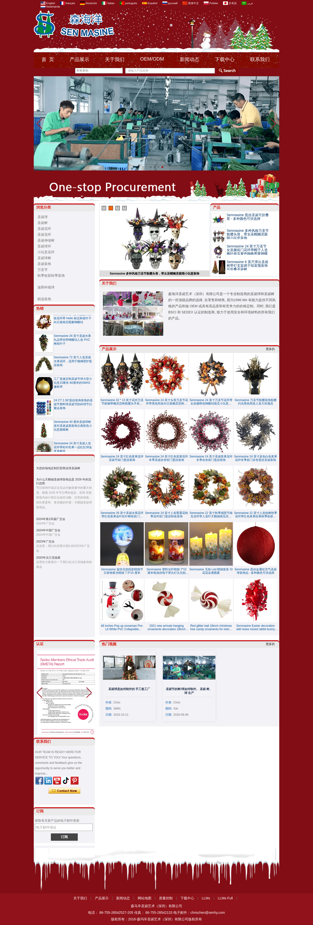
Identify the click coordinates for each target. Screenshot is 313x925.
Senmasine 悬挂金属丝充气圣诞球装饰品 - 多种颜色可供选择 (255, 571)
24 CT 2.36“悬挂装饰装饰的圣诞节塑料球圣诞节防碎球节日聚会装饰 (73, 405)
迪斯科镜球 (46, 287)
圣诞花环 (44, 229)
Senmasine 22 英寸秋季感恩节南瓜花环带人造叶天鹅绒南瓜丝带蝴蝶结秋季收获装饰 (211, 514)
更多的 (270, 349)
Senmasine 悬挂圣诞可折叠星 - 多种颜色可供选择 (248, 217)
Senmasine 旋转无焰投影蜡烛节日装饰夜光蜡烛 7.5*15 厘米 (122, 571)
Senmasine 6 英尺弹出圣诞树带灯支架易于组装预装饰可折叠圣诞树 (247, 265)
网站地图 (144, 898)
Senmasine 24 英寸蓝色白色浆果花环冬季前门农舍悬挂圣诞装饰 (255, 458)
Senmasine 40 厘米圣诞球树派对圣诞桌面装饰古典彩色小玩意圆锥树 (73, 427)
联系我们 (260, 59)
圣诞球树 (44, 258)
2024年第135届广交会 (50, 519)
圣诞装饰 (44, 264)
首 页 (48, 59)
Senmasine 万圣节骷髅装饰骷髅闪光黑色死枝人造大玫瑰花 (255, 401)
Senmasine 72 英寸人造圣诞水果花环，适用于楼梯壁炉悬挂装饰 (73, 362)
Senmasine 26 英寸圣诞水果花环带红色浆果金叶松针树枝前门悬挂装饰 (122, 514)
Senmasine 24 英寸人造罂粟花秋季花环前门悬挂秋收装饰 (166, 514)
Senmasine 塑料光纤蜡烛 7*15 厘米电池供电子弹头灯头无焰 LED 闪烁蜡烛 (166, 571)
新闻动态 (189, 59)
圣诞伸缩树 (46, 240)
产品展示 (79, 59)
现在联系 (64, 791)
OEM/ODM (152, 59)
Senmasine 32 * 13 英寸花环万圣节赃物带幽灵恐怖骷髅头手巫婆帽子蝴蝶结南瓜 (122, 401)
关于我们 (114, 59)
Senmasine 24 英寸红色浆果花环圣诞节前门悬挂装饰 (122, 458)
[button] (151, 167)
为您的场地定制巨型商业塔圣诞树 (58, 468)
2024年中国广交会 (48, 530)
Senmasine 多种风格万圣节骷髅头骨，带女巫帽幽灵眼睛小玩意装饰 (155, 273)
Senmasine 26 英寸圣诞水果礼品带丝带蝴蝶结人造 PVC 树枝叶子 (72, 341)
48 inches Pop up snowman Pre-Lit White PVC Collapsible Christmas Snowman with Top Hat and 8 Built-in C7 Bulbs (122, 627)
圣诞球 (42, 217)
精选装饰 (44, 299)
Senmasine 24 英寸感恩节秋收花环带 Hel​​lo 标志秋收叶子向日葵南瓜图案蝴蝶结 (72, 319)
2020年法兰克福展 (48, 557)
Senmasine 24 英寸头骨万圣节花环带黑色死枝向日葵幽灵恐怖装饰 (166, 401)
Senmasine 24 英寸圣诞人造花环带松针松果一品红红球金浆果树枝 (73, 448)
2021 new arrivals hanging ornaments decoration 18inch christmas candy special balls (166, 627)
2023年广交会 (45, 541)
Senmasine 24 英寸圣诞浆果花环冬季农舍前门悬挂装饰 (211, 458)
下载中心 (225, 59)
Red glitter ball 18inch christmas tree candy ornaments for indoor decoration (211, 627)
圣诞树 (42, 223)
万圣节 (42, 270)
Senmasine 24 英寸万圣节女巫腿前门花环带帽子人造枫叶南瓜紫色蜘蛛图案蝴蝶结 (247, 251)
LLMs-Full (225, 898)
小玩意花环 (46, 252)
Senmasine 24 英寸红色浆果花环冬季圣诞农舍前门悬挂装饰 (166, 458)
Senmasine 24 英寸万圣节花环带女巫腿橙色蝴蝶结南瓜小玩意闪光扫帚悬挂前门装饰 (211, 401)
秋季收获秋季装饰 (51, 275)
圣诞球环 (44, 246)
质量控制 (166, 898)
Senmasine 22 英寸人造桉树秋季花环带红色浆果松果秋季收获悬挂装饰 (255, 514)
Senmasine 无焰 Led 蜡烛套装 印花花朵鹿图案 (211, 571)
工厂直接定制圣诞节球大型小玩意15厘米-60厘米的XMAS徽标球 (73, 384)
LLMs (206, 898)
